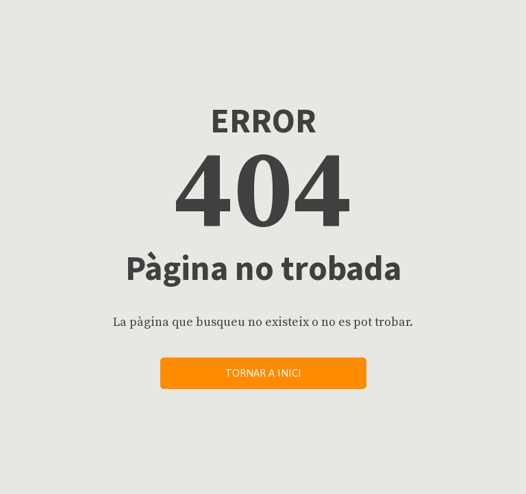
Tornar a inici (263, 373)
